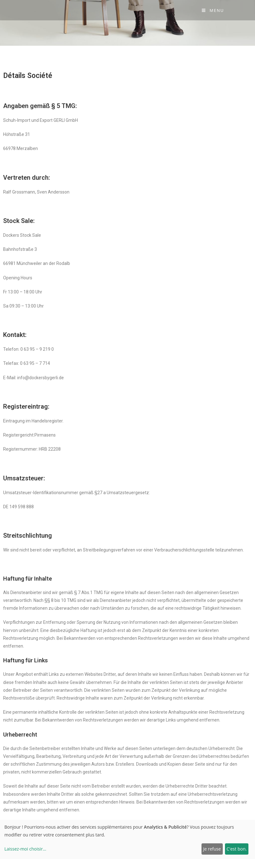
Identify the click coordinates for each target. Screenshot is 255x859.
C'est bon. (237, 849)
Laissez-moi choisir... (25, 849)
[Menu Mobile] (213, 10)
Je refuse (212, 849)
